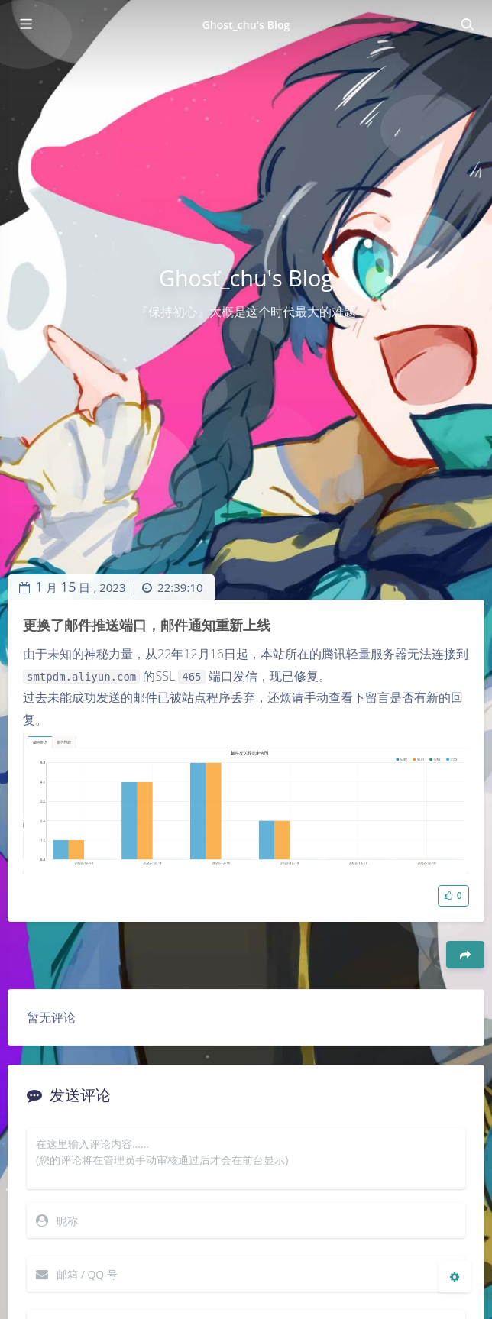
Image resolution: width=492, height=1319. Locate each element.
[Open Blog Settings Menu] (455, 1276)
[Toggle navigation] (466, 24)
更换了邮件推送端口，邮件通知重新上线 (146, 625)
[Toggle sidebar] (25, 24)
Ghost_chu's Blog (246, 25)
